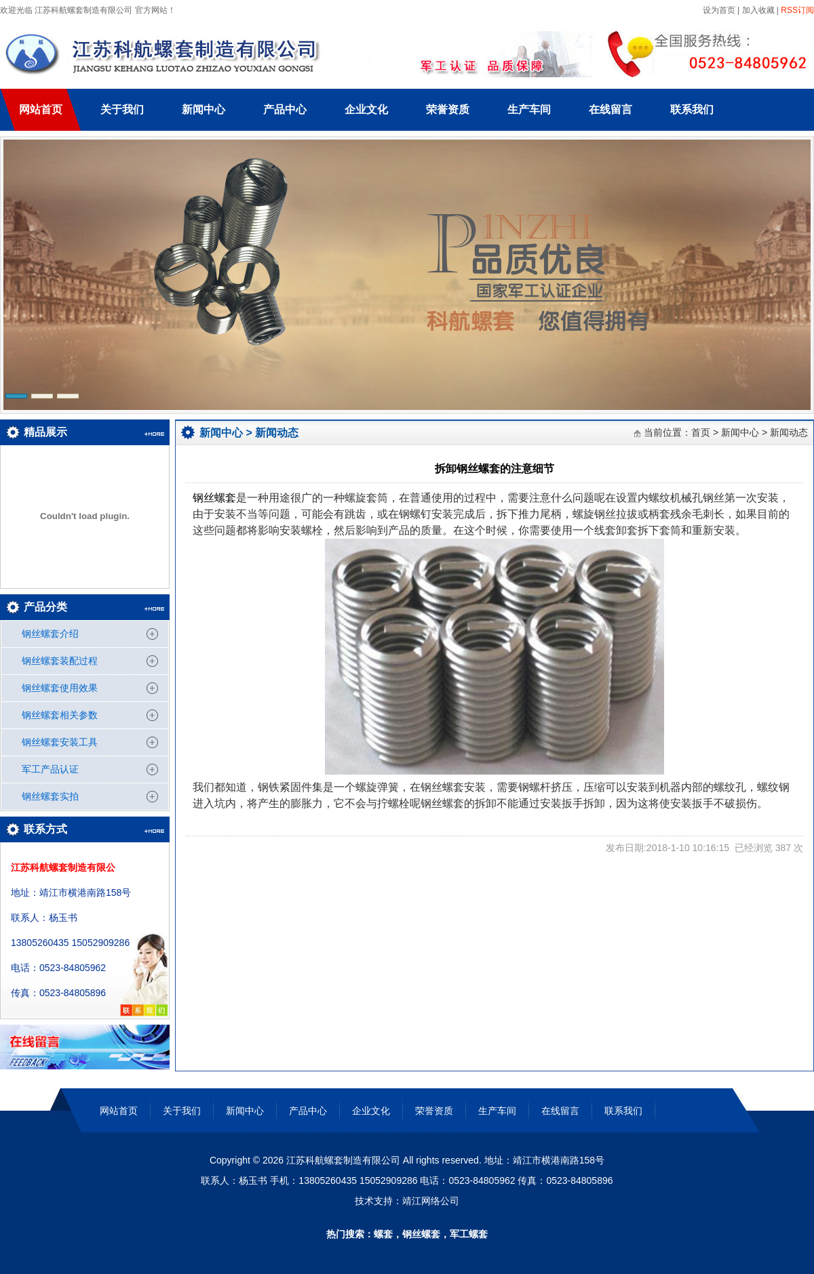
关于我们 (122, 109)
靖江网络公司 (430, 1200)
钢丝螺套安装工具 (60, 742)
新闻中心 (203, 109)
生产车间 (529, 109)
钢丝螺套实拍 (50, 796)
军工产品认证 (50, 769)
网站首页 (40, 109)
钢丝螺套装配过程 (60, 660)
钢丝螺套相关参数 (60, 715)
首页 (700, 432)
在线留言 (610, 109)
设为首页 (717, 10)
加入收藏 (758, 10)
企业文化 (366, 109)
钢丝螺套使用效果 (60, 687)
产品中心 (285, 109)
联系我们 (692, 109)
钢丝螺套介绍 (50, 633)
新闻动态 (276, 432)
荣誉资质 (447, 109)
